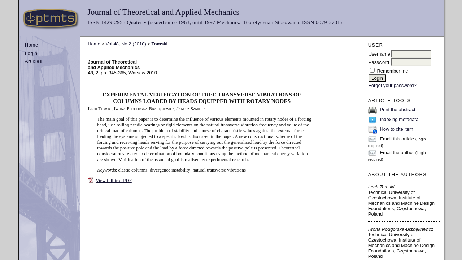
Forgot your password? (393, 85)
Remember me (392, 71)
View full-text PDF (114, 180)
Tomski (160, 44)
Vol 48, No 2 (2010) (126, 44)
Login (31, 53)
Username (379, 54)
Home (31, 45)
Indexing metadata (399, 119)
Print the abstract (397, 109)
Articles (33, 61)
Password (379, 62)
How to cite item (396, 129)
